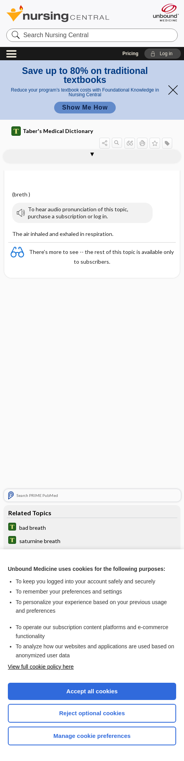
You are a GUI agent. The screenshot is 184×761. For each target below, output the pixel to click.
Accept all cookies (92, 691)
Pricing (130, 53)
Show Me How (84, 107)
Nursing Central (68, 13)
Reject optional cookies (92, 713)
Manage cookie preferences (92, 735)
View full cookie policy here (41, 667)
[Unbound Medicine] (165, 12)
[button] (162, 54)
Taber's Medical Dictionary (52, 131)
